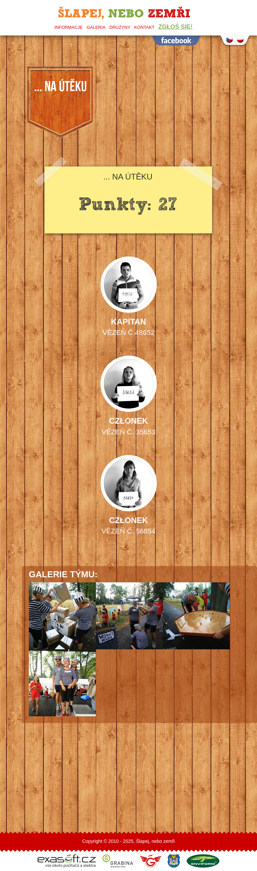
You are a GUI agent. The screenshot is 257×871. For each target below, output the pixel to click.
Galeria (95, 27)
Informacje (68, 27)
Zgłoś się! (175, 26)
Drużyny (119, 27)
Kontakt (144, 27)
